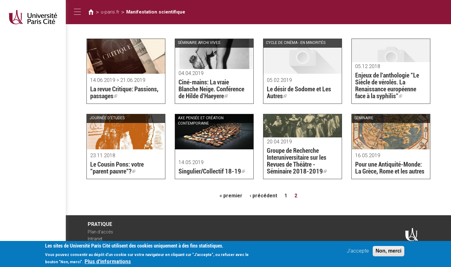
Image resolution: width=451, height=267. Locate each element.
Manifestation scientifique (155, 12)
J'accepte (358, 252)
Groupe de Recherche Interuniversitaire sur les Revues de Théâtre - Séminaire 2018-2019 (297, 161)
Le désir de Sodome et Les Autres (299, 92)
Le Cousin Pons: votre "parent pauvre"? (117, 168)
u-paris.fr (110, 12)
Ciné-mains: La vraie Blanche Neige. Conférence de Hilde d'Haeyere (211, 89)
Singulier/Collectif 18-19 (212, 171)
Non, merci (389, 252)
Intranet (95, 238)
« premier (231, 196)
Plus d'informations (108, 263)
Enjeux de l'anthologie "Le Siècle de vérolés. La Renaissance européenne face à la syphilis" (387, 86)
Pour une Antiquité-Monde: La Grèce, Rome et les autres (389, 168)
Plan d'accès (100, 231)
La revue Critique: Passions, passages (124, 92)
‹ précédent (263, 196)
